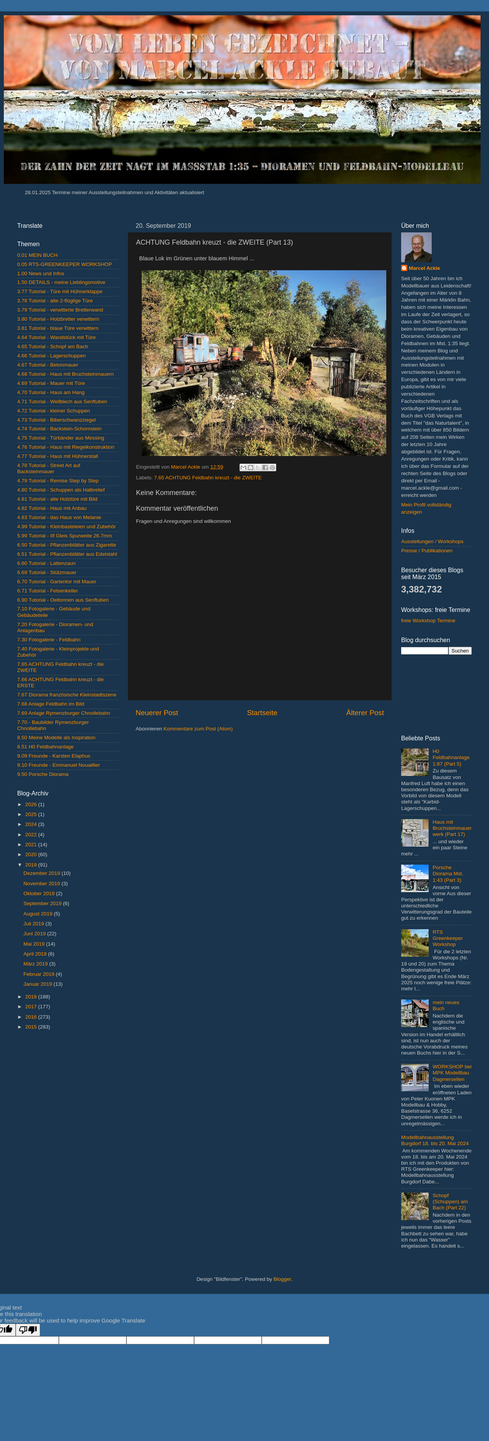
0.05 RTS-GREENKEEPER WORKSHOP (64, 264)
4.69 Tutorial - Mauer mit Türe (51, 383)
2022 (31, 834)
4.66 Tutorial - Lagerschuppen (51, 356)
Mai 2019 (34, 944)
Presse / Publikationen (426, 550)
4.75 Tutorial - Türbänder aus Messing (60, 438)
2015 (31, 1027)
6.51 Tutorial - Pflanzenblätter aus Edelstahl (67, 554)
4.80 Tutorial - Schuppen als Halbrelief (61, 490)
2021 (31, 844)
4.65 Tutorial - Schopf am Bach (52, 346)
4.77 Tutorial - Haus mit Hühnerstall (57, 456)
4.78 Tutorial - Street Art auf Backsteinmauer (48, 468)
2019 (31, 865)
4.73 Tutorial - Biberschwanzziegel (56, 420)
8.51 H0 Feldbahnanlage (45, 747)
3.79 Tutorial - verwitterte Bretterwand (60, 310)
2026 (31, 804)
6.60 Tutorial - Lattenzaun (46, 563)
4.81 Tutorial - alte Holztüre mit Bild (57, 499)
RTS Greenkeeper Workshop (447, 938)
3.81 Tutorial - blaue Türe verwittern (58, 328)
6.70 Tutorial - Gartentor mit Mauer (56, 581)
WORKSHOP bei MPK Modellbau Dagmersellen (451, 1073)
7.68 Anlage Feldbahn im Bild (50, 704)
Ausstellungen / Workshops (432, 541)
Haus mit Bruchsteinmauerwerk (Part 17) (451, 828)
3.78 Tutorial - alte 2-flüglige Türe (55, 300)
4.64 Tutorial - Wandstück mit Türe (56, 337)
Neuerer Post (157, 713)
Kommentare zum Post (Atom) (198, 729)
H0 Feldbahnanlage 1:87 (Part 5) (451, 757)
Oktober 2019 (39, 893)
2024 (31, 824)
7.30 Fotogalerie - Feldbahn (49, 640)
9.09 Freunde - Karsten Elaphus (53, 756)
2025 (31, 814)
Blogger (282, 1279)
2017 (31, 1006)
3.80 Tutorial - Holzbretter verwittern (58, 319)
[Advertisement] (67, 1090)
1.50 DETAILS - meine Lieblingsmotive (61, 282)
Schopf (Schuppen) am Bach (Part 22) (450, 1202)
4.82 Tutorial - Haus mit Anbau (52, 508)
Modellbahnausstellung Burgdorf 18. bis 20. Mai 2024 (435, 1140)
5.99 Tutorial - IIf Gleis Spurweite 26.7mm (64, 536)
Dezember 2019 (42, 873)
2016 (31, 1017)
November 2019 (42, 883)
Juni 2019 (35, 933)
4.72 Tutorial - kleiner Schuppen (53, 411)
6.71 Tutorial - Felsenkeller (47, 591)
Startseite (262, 713)
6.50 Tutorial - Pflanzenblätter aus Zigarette (66, 545)
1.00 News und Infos (40, 273)
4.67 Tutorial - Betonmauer (47, 365)
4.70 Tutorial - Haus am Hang (50, 392)
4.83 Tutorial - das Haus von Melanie (59, 517)
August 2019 (38, 914)
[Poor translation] (28, 1330)
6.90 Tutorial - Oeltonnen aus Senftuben (62, 600)
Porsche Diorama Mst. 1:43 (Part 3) (447, 874)
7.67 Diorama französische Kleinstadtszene (67, 695)
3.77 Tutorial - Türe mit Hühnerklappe (59, 291)
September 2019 (43, 903)
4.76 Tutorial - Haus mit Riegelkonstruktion (65, 447)
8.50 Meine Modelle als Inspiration (56, 737)
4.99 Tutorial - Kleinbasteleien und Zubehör (66, 526)
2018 (31, 997)
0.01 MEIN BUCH (37, 255)
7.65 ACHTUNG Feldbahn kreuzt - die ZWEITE (207, 477)
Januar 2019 (38, 984)
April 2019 (35, 954)
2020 (31, 854)
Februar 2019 (39, 974)
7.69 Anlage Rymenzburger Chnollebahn (63, 713)
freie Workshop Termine (428, 620)
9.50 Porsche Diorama (42, 774)
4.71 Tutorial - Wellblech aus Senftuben (62, 401)
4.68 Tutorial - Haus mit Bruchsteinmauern (65, 374)
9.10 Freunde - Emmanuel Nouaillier (58, 765)
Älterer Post (365, 713)
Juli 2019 (34, 924)
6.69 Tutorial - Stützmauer (46, 572)
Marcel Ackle (424, 268)
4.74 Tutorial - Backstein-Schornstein (59, 429)
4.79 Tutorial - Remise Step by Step (58, 481)
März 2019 (36, 964)
